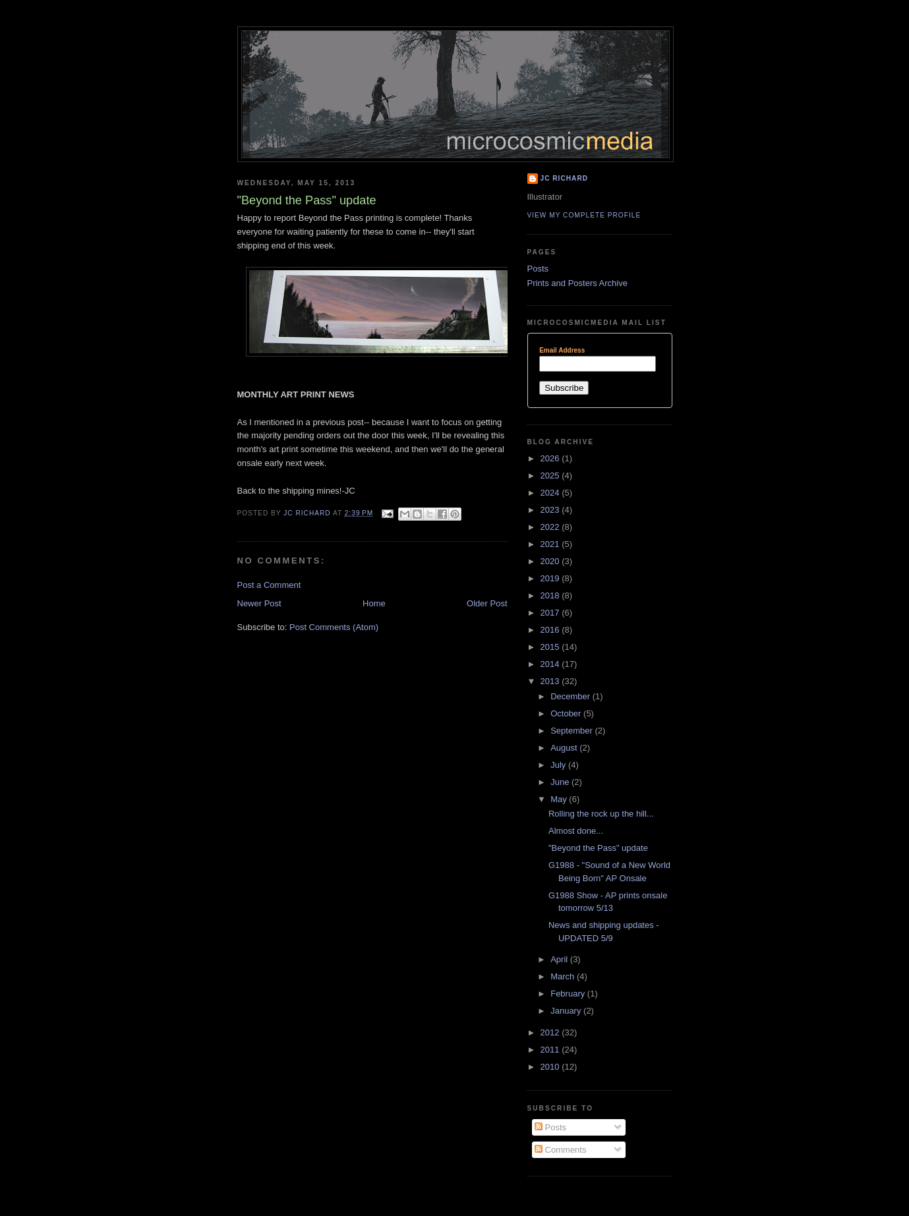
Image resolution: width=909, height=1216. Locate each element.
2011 (551, 1050)
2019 (551, 578)
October (566, 713)
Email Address (562, 350)
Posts (538, 269)
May (559, 799)
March (563, 976)
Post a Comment (269, 585)
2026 (551, 458)
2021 (551, 544)
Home (374, 603)
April (560, 959)
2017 (551, 613)
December (571, 696)
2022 (551, 527)
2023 (551, 510)
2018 (551, 595)
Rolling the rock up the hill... (601, 814)
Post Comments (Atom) (333, 627)
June (561, 782)
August (564, 748)
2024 (551, 493)
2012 (551, 1032)
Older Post (487, 603)
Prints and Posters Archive (577, 283)
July (559, 765)
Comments (560, 1150)
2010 (551, 1067)
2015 (551, 647)
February (568, 994)
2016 (551, 630)
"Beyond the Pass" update (598, 848)
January (566, 1011)
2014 (551, 664)
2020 (551, 561)
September (572, 731)
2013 (551, 681)
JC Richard (565, 178)
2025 (551, 475)
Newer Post (259, 603)
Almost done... (575, 831)
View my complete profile (584, 215)
